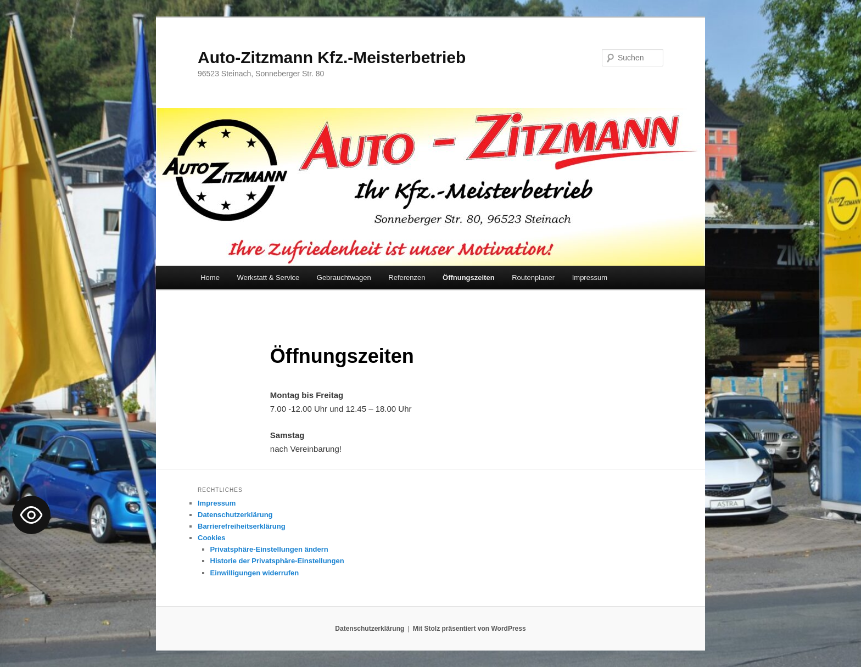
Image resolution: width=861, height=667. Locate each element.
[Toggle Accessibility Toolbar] (31, 515)
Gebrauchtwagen (344, 277)
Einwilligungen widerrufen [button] (254, 573)
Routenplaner (533, 277)
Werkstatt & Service (268, 277)
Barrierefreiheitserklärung (242, 526)
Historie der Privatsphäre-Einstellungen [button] (277, 561)
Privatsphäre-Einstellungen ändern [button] (269, 549)
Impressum (589, 277)
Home (210, 277)
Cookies (212, 538)
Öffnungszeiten (469, 277)
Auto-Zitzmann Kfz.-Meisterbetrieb (332, 57)
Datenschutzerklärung (235, 515)
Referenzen (406, 277)
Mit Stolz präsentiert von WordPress (469, 628)
